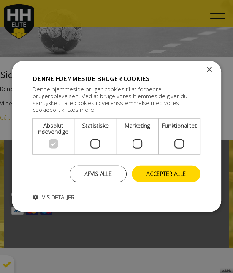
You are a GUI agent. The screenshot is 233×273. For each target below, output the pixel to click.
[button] (53, 197)
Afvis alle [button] (98, 173)
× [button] (209, 70)
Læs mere (80, 109)
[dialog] (116, 136)
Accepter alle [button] (166, 173)
